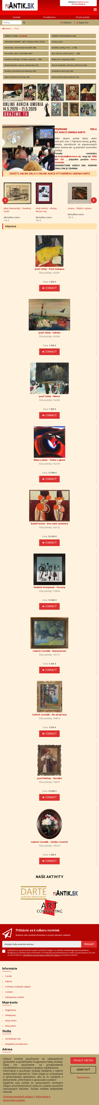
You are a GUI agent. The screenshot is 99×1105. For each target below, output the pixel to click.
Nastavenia (83, 1077)
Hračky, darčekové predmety (20, 71)
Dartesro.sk (82, 2)
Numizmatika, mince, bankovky (21, 65)
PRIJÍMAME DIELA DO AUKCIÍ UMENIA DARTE (76, 130)
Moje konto (11, 1021)
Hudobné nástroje (62, 71)
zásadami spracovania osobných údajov (41, 956)
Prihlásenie (65, 22)
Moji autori (10, 1027)
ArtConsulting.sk (78, 4)
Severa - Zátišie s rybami (80, 209)
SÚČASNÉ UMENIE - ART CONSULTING (25, 42)
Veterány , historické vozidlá (20, 47)
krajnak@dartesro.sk (69, 156)
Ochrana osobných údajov (18, 987)
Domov (6, 28)
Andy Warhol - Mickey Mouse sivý (46, 211)
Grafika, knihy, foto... (64, 47)
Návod (8, 982)
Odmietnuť (83, 1069)
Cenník (8, 977)
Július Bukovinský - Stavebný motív (17, 211)
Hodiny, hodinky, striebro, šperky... (23, 59)
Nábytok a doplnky (63, 59)
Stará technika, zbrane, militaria (69, 65)
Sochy (57, 42)
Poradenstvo (49, 17)
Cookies (9, 993)
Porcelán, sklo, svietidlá (18, 53)
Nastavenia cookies (14, 998)
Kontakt (16, 17)
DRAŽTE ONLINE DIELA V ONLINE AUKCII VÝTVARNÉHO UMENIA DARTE (50, 173)
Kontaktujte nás (13, 1039)
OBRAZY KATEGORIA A (64, 36)
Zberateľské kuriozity (17, 77)
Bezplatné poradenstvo (16, 1045)
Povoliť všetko (83, 1060)
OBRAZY (16, 36)
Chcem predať (82, 17)
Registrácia (82, 22)
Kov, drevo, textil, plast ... (66, 53)
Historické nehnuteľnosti (65, 77)
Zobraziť (49, 289)
